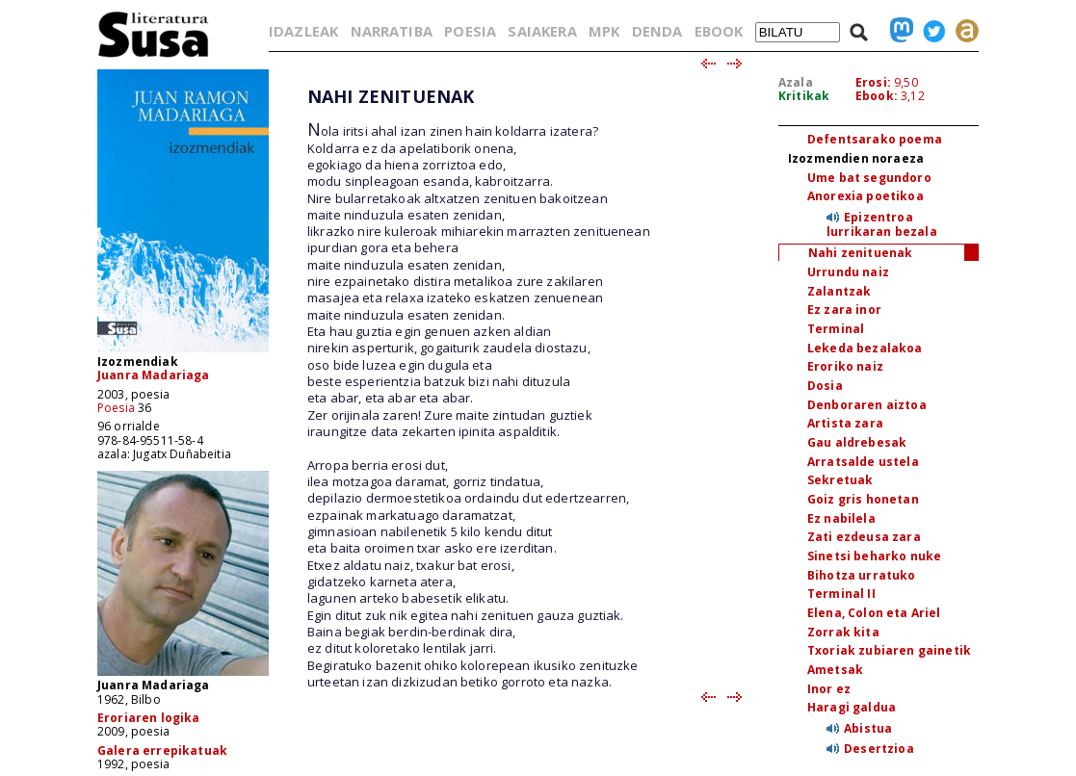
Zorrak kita (843, 632)
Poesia (116, 408)
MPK (604, 30)
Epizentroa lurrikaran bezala (882, 224)
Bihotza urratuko (861, 575)
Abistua (868, 728)
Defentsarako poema (874, 139)
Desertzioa (879, 748)
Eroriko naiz (845, 366)
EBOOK (719, 30)
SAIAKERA (542, 30)
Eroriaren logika (148, 718)
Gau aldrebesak (856, 442)
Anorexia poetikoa (865, 196)
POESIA (470, 30)
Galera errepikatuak (162, 750)
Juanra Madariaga (153, 375)
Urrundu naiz (848, 272)
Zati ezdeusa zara (864, 537)
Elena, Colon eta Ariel (874, 613)
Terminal (835, 329)
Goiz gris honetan (863, 499)
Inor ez (829, 689)
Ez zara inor (844, 309)
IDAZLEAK (303, 30)
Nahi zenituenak (860, 253)
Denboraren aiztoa (867, 405)
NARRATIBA (392, 30)
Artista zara (845, 423)
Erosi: (873, 82)
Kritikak (803, 96)
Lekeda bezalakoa (865, 348)
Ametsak (835, 669)
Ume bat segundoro (869, 177)
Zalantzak (839, 291)
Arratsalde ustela (863, 461)
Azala (795, 82)
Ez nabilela (841, 518)
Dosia (825, 385)
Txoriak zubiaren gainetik (889, 650)
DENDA (657, 30)
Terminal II (841, 593)
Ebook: (876, 96)
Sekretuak (840, 480)
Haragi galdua (851, 707)
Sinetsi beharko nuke (874, 556)
